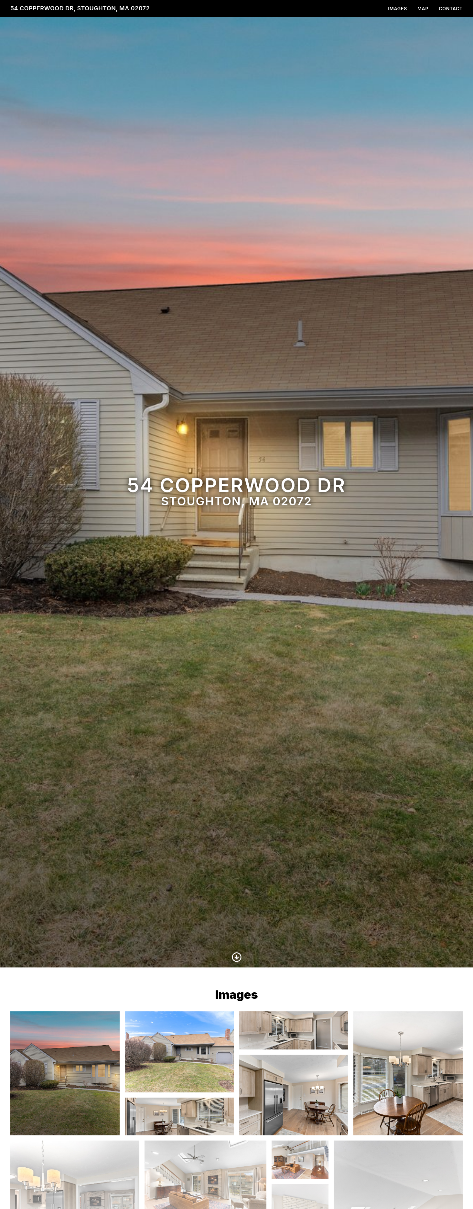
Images (397, 8)
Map (422, 8)
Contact (451, 8)
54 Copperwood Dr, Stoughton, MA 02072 (80, 8)
